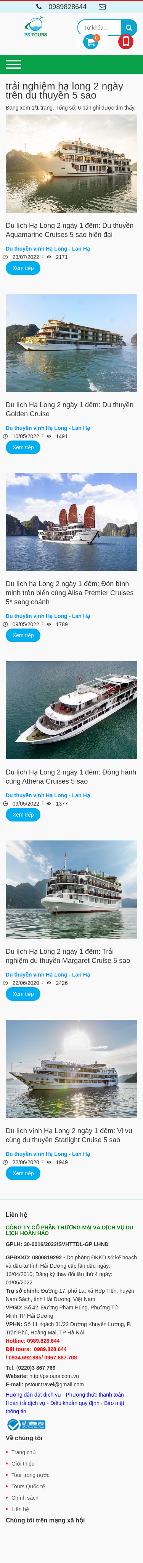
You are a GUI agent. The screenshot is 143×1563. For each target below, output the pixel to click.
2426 (61, 983)
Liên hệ (20, 1509)
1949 (61, 1162)
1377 (61, 804)
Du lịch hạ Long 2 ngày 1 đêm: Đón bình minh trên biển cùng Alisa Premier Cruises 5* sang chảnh (69, 593)
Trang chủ (23, 1452)
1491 (61, 436)
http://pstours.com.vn (54, 1376)
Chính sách (25, 1498)
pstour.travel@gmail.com (54, 1384)
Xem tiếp (23, 268)
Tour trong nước (30, 1475)
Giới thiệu (23, 1464)
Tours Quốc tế (28, 1486)
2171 (61, 257)
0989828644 (60, 7)
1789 (61, 624)
